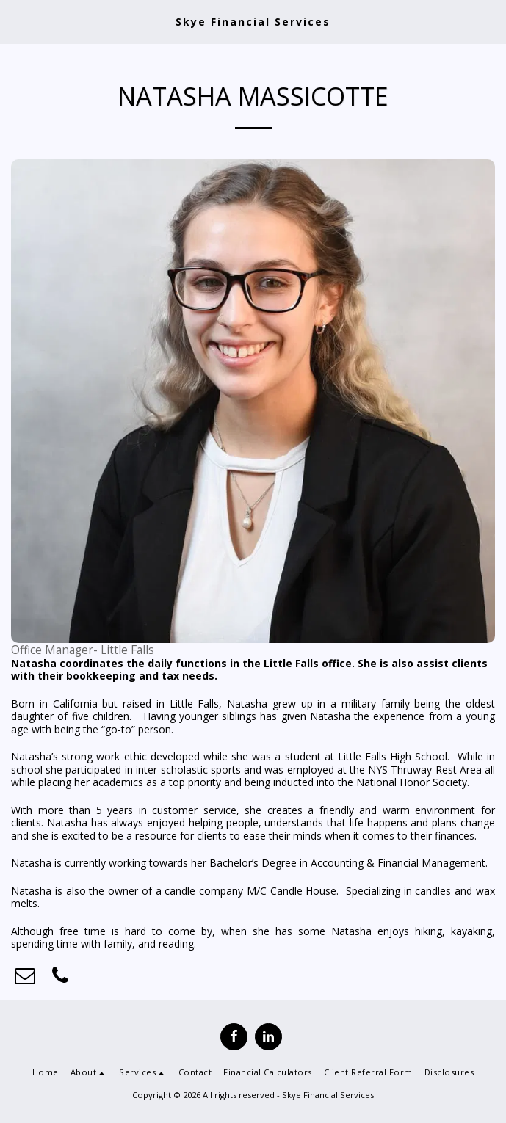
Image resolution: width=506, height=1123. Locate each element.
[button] (16, 21)
